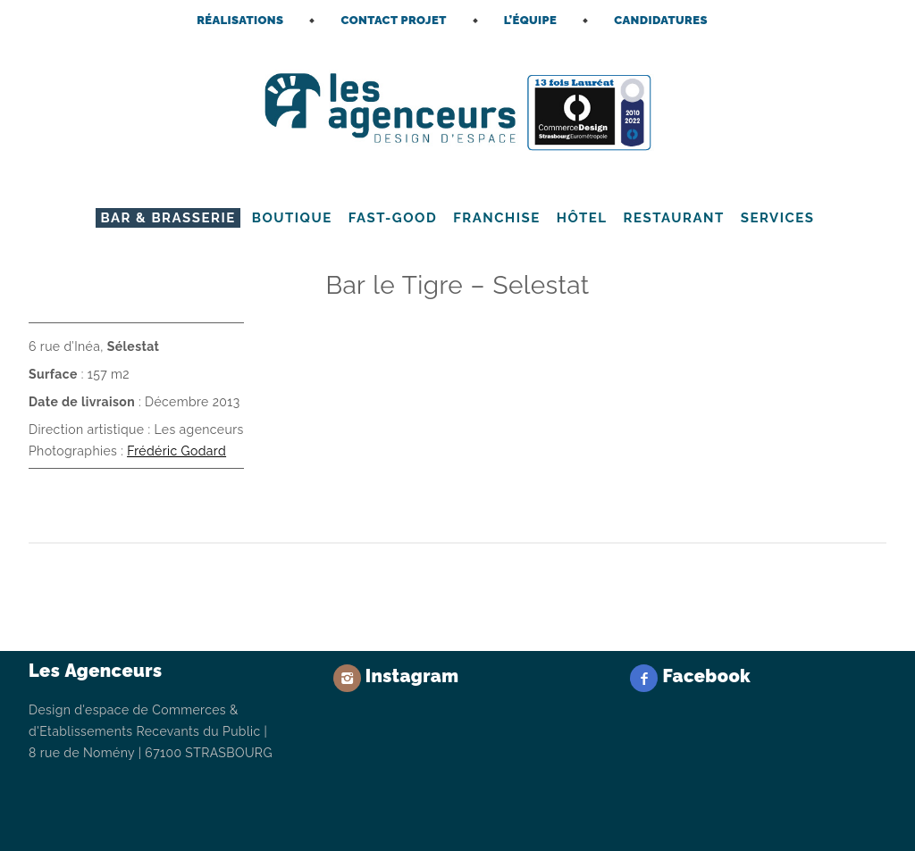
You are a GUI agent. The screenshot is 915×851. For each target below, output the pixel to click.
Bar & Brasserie (167, 218)
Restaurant (674, 218)
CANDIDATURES (661, 20)
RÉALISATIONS (240, 20)
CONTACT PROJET (393, 20)
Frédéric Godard (176, 451)
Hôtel (582, 218)
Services (778, 218)
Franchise (497, 218)
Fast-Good (393, 218)
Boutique (292, 218)
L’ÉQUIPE (531, 20)
